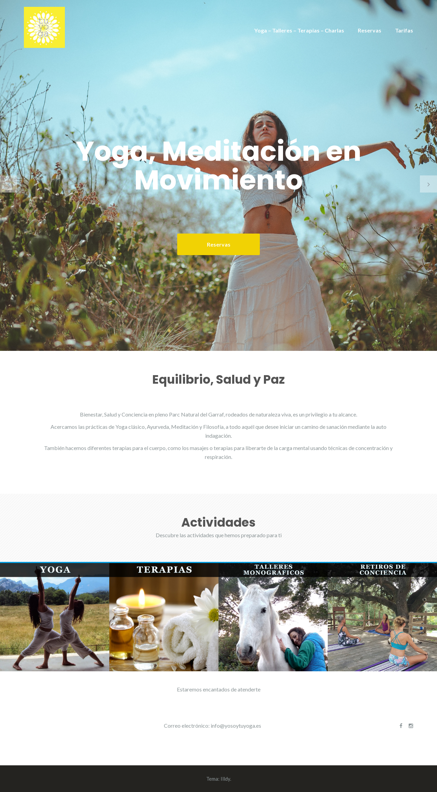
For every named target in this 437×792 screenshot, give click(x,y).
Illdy (225, 779)
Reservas (369, 30)
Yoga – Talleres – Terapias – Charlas (299, 30)
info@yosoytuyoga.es (236, 725)
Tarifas (404, 30)
